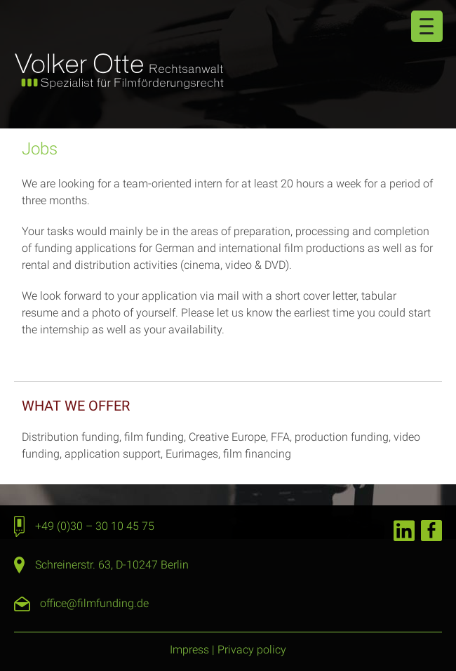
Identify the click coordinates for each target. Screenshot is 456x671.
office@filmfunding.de (94, 603)
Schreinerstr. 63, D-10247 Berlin (112, 564)
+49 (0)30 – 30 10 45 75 (94, 526)
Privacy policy (251, 649)
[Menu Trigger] (427, 26)
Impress (189, 649)
